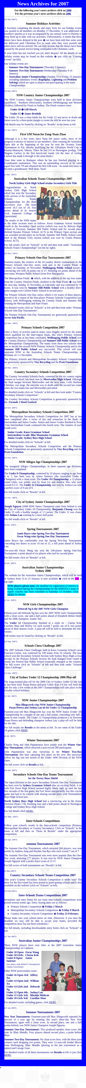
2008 (68, 10)
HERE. (30, 811)
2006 (68, 13)
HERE (10, 594)
